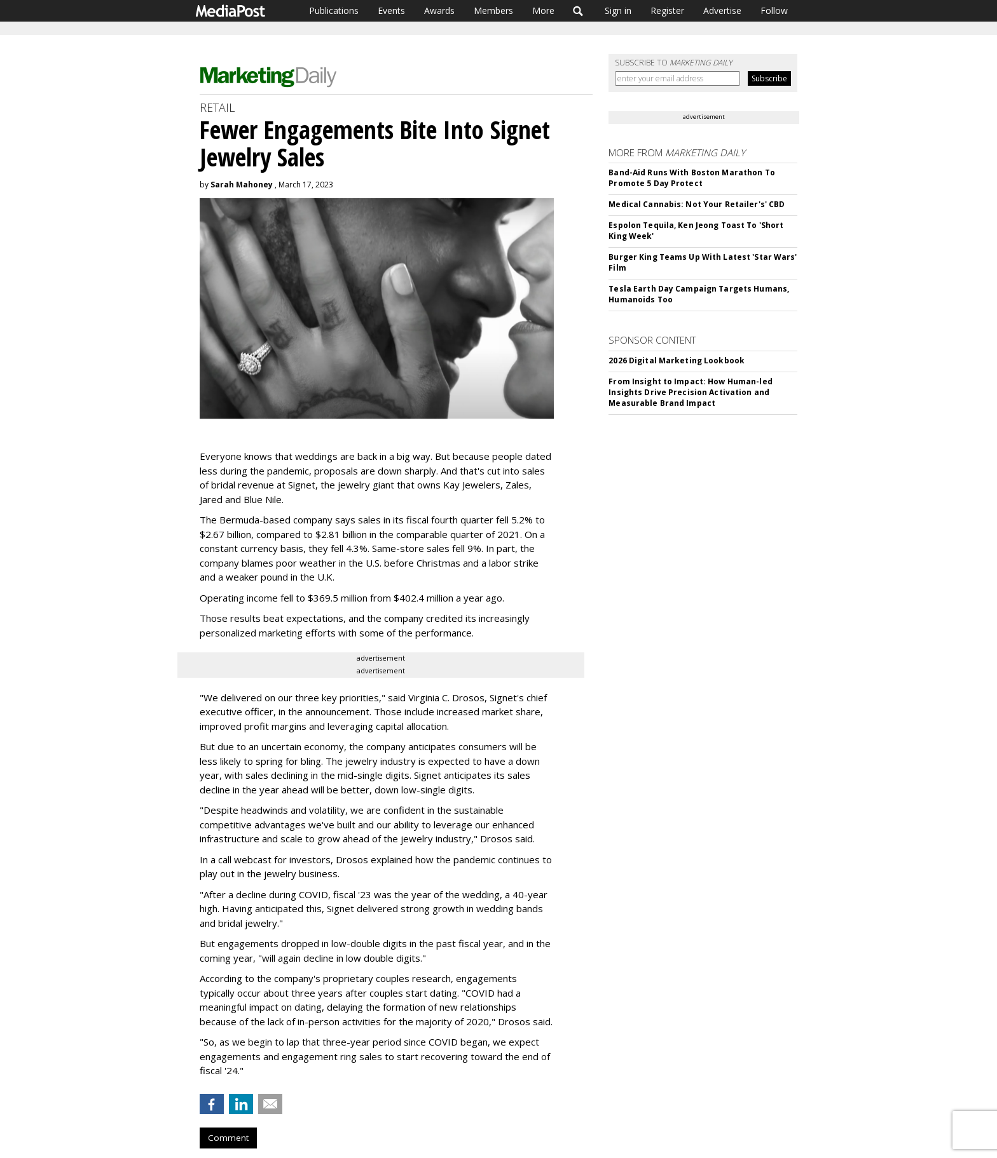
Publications (334, 10)
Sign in (618, 10)
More (543, 10)
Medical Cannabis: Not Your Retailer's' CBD (697, 204)
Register (667, 10)
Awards (439, 10)
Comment (228, 1137)
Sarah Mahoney (241, 184)
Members (493, 10)
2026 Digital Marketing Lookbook (677, 360)
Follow (774, 10)
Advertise (722, 10)
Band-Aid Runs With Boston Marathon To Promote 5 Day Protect (691, 178)
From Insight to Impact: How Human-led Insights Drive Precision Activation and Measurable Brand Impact (690, 392)
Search (578, 11)
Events (391, 10)
